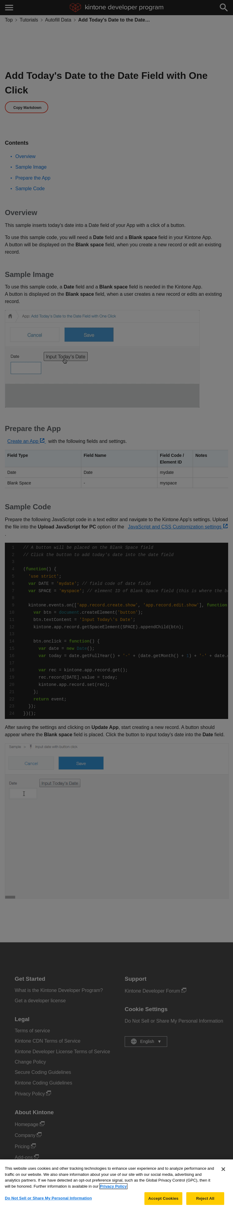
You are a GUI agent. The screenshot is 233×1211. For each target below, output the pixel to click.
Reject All (205, 1202)
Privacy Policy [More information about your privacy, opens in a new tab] (113, 1190)
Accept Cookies (163, 1202)
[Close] (223, 1173)
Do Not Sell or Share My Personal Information (48, 1202)
